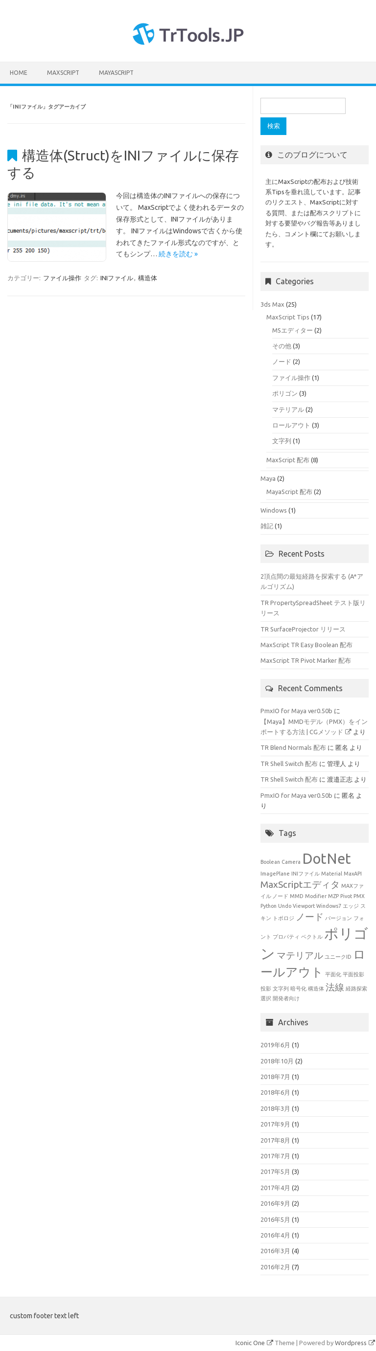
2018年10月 (277, 1061)
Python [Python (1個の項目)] (268, 906)
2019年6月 (275, 1044)
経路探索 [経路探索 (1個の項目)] (356, 988)
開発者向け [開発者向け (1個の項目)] (286, 998)
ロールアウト (291, 425)
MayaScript (116, 72)
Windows (273, 510)
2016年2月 (275, 1266)
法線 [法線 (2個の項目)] (335, 987)
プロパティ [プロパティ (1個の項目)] (286, 937)
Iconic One (254, 1342)
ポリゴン (285, 393)
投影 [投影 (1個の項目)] (265, 988)
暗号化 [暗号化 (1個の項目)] (298, 988)
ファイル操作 (62, 277)
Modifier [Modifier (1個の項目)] (316, 896)
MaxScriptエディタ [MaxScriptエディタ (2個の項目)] (300, 884)
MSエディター (292, 330)
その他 (281, 345)
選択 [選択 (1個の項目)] (265, 998)
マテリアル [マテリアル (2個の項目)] (300, 955)
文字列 (281, 440)
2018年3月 (275, 1108)
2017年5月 (275, 1171)
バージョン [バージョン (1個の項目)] (338, 918)
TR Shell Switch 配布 (289, 763)
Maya (268, 478)
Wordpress (355, 1342)
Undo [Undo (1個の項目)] (284, 906)
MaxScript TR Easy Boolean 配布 (306, 644)
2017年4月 (275, 1187)
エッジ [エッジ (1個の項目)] (351, 906)
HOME (18, 72)
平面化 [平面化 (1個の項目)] (333, 974)
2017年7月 (275, 1155)
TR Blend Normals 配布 (293, 747)
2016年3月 (275, 1250)
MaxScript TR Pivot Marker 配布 (305, 660)
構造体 (147, 277)
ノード (281, 361)
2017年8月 (275, 1140)
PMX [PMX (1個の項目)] (359, 896)
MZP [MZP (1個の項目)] (333, 896)
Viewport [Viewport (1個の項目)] (304, 906)
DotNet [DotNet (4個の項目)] (326, 859)
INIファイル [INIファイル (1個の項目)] (305, 874)
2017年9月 (275, 1124)
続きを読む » (178, 254)
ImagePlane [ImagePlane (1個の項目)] (275, 874)
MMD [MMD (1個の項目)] (297, 896)
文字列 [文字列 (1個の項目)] (281, 988)
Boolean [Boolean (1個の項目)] (270, 862)
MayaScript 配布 (289, 491)
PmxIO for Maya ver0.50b (296, 710)
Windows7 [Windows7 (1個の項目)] (328, 906)
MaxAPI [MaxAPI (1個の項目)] (353, 874)
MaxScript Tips (287, 317)
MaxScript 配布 (287, 459)
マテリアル (288, 409)
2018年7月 (275, 1076)
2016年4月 (275, 1235)
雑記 (266, 525)
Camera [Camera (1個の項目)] (291, 862)
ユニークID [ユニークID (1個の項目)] (338, 957)
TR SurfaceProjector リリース (303, 629)
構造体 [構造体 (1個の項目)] (316, 988)
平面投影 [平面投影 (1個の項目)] (353, 974)
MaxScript (63, 72)
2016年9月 (275, 1203)
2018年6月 (275, 1092)
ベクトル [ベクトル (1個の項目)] (312, 937)
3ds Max (272, 304)
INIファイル (116, 277)
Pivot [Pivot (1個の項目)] (346, 896)
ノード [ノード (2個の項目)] (310, 916)
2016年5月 (275, 1219)
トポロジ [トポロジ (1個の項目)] (283, 918)
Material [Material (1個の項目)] (331, 874)
